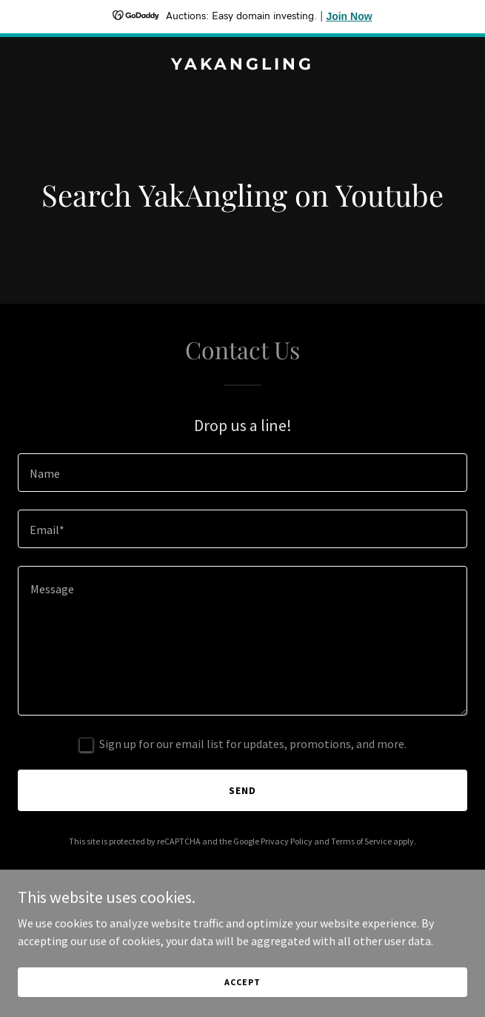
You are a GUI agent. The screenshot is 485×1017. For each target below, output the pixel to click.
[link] (242, 65)
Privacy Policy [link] (286, 841)
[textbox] (242, 472)
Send (242, 790)
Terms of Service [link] (361, 841)
